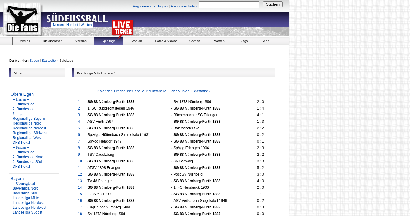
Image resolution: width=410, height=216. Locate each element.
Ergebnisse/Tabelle (129, 91)
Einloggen (160, 6)
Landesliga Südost (27, 212)
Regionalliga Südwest (30, 133)
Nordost (72, 24)
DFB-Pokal (21, 142)
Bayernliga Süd (25, 193)
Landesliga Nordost (28, 203)
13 (80, 181)
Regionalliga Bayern (29, 118)
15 (80, 194)
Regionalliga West (27, 138)
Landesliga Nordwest (29, 208)
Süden (34, 60)
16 (80, 201)
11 (80, 168)
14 (80, 187)
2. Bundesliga (24, 109)
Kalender (104, 91)
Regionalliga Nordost (29, 128)
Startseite (49, 60)
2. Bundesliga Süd (27, 162)
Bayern (17, 178)
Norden (58, 24)
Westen (86, 24)
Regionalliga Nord (27, 123)
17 (80, 207)
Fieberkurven (178, 91)
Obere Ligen (22, 94)
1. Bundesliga (24, 104)
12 (80, 174)
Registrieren (142, 6)
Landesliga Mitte (26, 198)
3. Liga (18, 114)
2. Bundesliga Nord (28, 157)
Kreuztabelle (156, 91)
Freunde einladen (184, 6)
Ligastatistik (200, 91)
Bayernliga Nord (25, 188)
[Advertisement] (218, 23)
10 (80, 161)
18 (80, 214)
